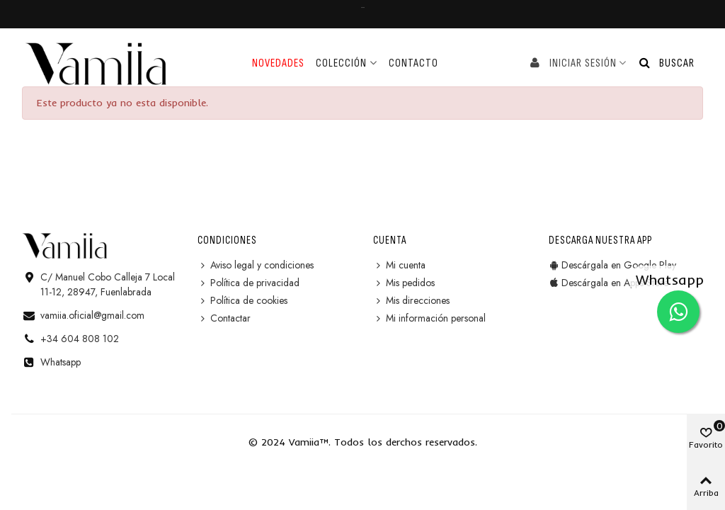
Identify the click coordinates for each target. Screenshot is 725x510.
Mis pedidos (404, 283)
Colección (341, 63)
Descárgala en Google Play (612, 265)
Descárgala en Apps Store (608, 283)
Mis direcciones (411, 300)
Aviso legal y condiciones (256, 265)
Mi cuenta (399, 265)
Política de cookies (242, 300)
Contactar (224, 318)
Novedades (278, 63)
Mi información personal (429, 318)
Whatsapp (60, 362)
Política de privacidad (248, 283)
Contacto (413, 63)
